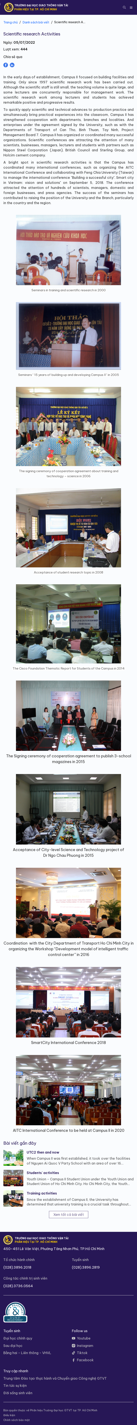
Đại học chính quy (17, 1338)
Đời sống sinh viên (17, 1393)
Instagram (85, 1346)
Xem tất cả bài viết (68, 1214)
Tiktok (82, 1353)
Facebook (85, 1360)
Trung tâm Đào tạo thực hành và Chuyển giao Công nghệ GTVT (55, 1378)
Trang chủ (10, 22)
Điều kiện (9, 1415)
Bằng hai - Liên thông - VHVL (27, 1353)
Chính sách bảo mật (16, 1420)
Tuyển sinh (80, 1259)
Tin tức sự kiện (15, 1385)
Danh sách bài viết (36, 22)
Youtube (84, 1338)
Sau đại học (12, 1346)
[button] (124, 7)
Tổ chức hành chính (19, 1259)
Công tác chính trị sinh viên (25, 1278)
